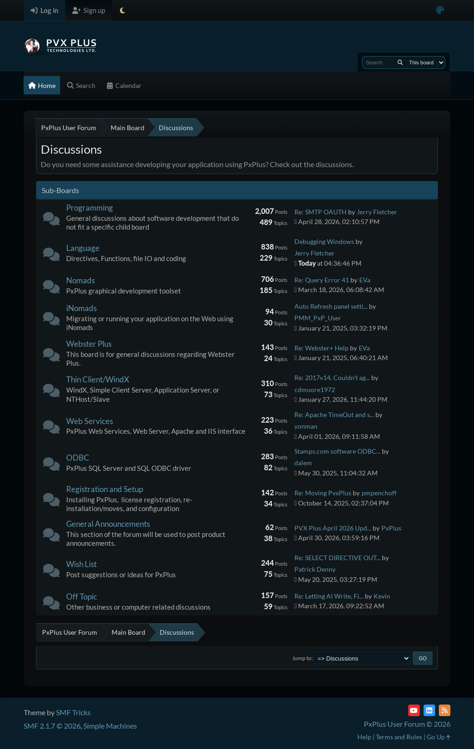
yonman (306, 426)
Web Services (89, 421)
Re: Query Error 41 (321, 280)
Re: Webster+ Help (321, 348)
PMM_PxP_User (317, 318)
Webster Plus (89, 344)
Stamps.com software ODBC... (337, 451)
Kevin (382, 596)
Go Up (438, 737)
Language (83, 248)
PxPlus (391, 528)
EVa (364, 280)
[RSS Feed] (444, 710)
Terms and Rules (399, 737)
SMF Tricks (73, 712)
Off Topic (81, 596)
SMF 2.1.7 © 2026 (52, 725)
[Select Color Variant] (440, 10)
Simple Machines (110, 725)
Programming (89, 207)
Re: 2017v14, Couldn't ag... (332, 377)
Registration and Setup (104, 489)
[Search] (400, 62)
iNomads (81, 308)
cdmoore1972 (314, 389)
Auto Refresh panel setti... (331, 306)
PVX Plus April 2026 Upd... (332, 528)
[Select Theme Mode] (122, 10)
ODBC (77, 457)
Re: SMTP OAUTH (320, 212)
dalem (303, 463)
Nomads (80, 280)
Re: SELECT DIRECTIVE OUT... (337, 558)
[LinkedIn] (429, 710)
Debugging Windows (324, 241)
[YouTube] (414, 710)
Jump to (302, 658)
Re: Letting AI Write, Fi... (328, 596)
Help (364, 737)
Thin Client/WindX (97, 379)
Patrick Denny (315, 569)
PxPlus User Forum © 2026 (407, 723)
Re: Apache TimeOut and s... (334, 414)
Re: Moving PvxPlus (322, 493)
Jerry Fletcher (377, 212)
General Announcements (108, 524)
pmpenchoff (379, 493)
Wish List (81, 564)
